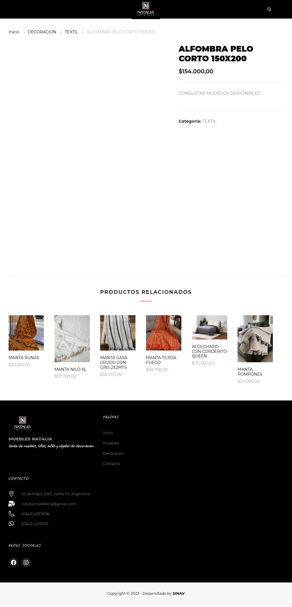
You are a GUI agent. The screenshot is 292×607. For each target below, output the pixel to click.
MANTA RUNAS (24, 357)
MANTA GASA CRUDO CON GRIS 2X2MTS (113, 362)
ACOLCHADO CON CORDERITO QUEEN (209, 351)
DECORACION (42, 32)
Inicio (14, 32)
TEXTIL (71, 32)
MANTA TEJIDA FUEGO (161, 360)
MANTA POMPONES (250, 372)
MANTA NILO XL (70, 369)
